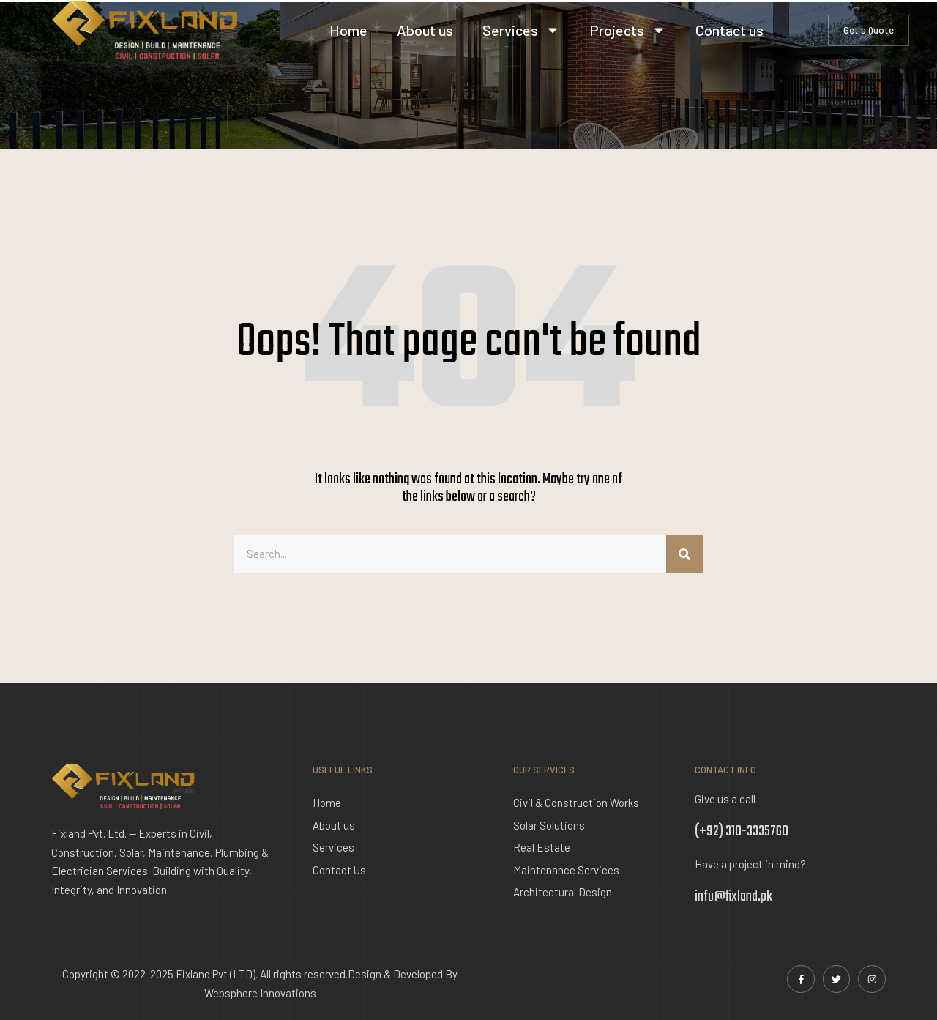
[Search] (684, 554)
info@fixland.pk (733, 896)
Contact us (729, 30)
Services (521, 30)
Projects (627, 30)
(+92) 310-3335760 (741, 831)
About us (425, 30)
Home (348, 30)
